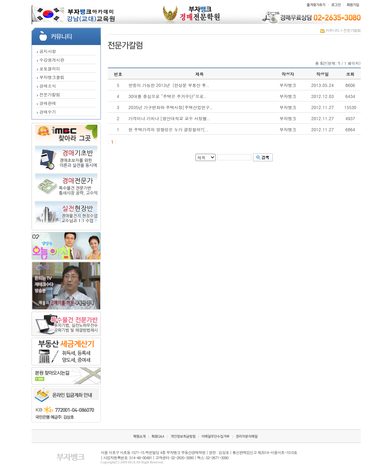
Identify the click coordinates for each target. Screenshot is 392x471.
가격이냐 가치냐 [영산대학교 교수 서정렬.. (169, 118)
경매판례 (46, 103)
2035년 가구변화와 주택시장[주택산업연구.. (171, 107)
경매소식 (46, 86)
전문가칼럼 (48, 94)
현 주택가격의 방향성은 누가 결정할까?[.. (168, 129)
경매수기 (46, 112)
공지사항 (46, 51)
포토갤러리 (48, 68)
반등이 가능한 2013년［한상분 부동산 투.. (169, 85)
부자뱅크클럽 (50, 77)
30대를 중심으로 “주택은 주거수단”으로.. (168, 96)
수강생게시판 (50, 60)
